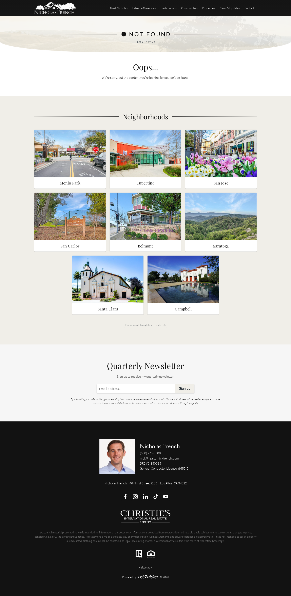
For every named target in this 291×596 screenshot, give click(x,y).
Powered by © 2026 (145, 577)
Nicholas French (160, 445)
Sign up (184, 388)
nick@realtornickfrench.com (159, 458)
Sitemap (145, 567)
